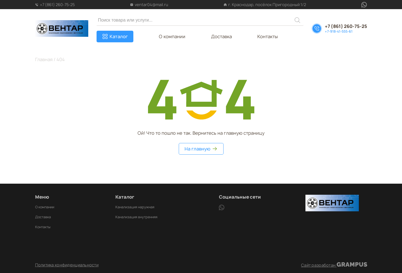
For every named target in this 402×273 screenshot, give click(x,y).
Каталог (119, 36)
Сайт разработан (334, 264)
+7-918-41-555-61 (338, 31)
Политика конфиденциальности (67, 265)
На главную (201, 149)
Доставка (221, 36)
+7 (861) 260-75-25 (55, 4)
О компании (172, 36)
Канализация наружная (134, 207)
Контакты (267, 36)
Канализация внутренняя (136, 217)
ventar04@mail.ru (149, 4)
